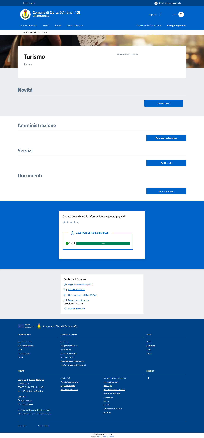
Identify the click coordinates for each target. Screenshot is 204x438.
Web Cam (107, 412)
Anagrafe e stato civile (69, 345)
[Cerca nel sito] (181, 14)
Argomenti (34, 32)
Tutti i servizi (166, 163)
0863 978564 (27, 404)
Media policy (22, 425)
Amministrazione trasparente (115, 378)
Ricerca (106, 401)
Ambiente (64, 341)
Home (25, 32)
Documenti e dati (24, 353)
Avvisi (148, 349)
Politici (20, 357)
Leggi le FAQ (65, 378)
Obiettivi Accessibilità (112, 393)
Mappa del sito (43, 425)
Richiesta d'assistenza (69, 389)
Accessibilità (108, 397)
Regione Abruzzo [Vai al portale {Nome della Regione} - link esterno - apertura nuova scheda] (27, 3)
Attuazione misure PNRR (113, 408)
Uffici (20, 349)
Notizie (149, 341)
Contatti (107, 404)
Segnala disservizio (68, 385)
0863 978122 (26, 400)
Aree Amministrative (26, 345)
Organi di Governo (24, 341)
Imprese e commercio (69, 353)
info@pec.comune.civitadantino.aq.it (37, 413)
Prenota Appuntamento (70, 381)
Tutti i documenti (166, 191)
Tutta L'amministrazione (166, 137)
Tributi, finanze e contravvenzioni (73, 364)
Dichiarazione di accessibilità (114, 389)
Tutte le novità (163, 103)
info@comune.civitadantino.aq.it (37, 410)
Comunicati (150, 345)
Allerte (148, 353)
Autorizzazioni (66, 349)
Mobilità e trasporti (68, 357)
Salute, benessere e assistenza (72, 361)
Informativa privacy (111, 381)
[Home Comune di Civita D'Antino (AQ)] (51, 14)
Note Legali (108, 385)
